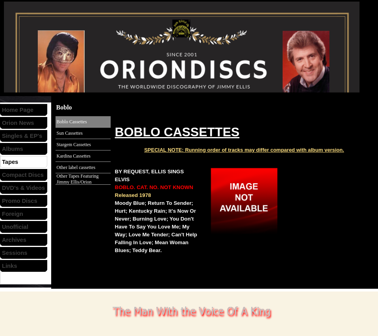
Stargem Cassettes (74, 144)
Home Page (17, 110)
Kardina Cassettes (74, 156)
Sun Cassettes (70, 133)
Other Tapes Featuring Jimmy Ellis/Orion (78, 179)
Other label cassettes (76, 167)
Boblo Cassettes (72, 121)
